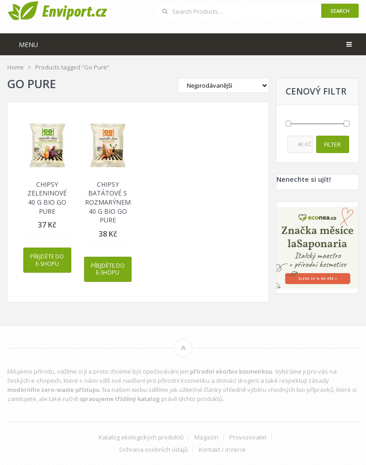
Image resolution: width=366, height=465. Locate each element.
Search (340, 10)
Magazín (206, 437)
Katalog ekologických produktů (141, 437)
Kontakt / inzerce (222, 450)
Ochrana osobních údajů (153, 450)
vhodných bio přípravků (301, 390)
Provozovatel (247, 437)
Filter (332, 144)
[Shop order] (223, 85)
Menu (28, 44)
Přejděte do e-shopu (47, 260)
